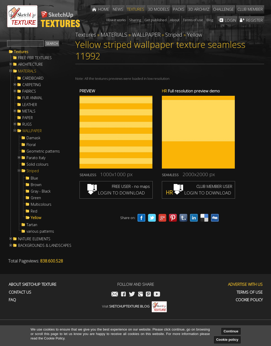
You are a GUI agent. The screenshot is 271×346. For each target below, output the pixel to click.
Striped (32, 171)
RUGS (27, 124)
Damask (33, 138)
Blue (34, 178)
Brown (36, 184)
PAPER (27, 117)
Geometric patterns (43, 151)
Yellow (36, 217)
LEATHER (29, 104)
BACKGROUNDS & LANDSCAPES (44, 245)
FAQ (12, 299)
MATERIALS (27, 71)
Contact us (20, 292)
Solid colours (37, 164)
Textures (21, 51)
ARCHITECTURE (30, 64)
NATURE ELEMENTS (34, 239)
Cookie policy (227, 340)
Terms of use (250, 292)
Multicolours (41, 204)
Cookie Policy (249, 299)
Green (36, 198)
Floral (31, 144)
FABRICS (29, 91)
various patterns (40, 231)
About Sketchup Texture (32, 284)
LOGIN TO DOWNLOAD (116, 193)
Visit (134, 306)
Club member (250, 9)
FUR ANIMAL (32, 98)
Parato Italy (35, 157)
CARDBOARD (33, 78)
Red (34, 211)
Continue (231, 331)
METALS (28, 111)
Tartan (31, 224)
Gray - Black (41, 191)
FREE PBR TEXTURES (35, 57)
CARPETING (31, 84)
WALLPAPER (32, 131)
